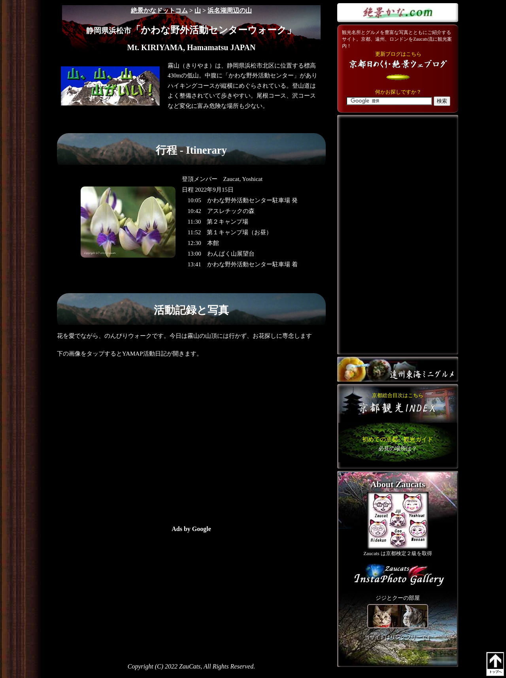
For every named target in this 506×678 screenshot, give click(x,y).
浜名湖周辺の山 (230, 10)
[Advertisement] (130, 587)
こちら (397, 443)
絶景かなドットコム (159, 10)
